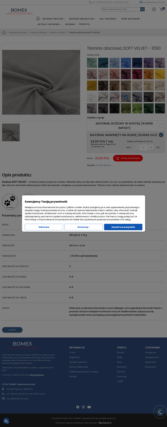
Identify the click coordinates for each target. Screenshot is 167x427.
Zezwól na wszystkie (123, 227)
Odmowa (43, 227)
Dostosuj (84, 227)
